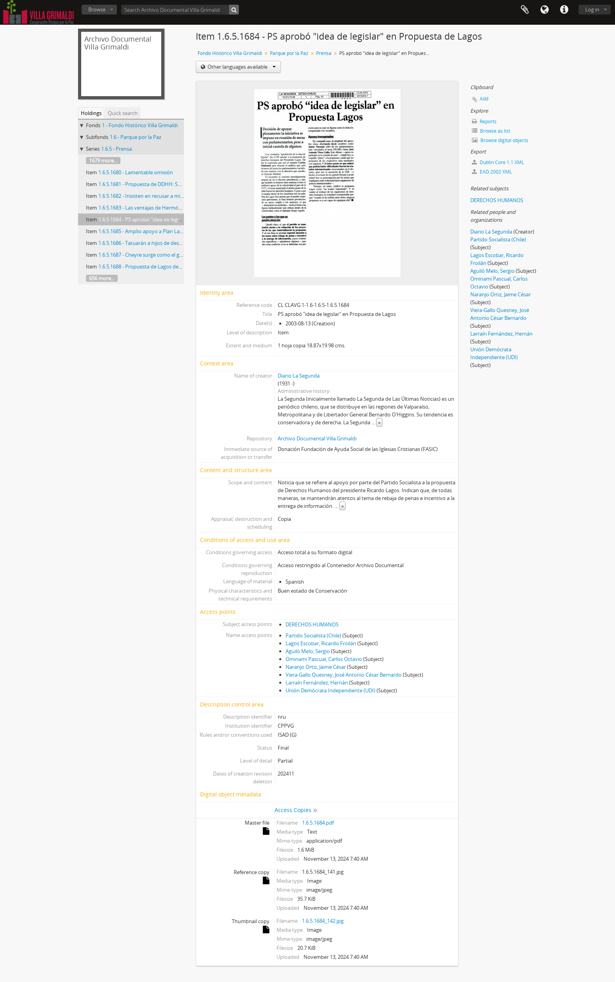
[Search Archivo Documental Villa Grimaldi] (180, 10)
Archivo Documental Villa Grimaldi (317, 438)
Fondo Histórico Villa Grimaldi (230, 53)
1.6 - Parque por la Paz (135, 137)
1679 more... (103, 160)
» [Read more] (379, 422)
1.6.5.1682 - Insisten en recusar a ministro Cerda (153, 195)
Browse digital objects (500, 140)
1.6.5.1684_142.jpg (323, 920)
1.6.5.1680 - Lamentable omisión (135, 172)
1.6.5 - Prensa (116, 148)
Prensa (323, 53)
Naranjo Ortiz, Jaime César (316, 666)
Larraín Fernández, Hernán (317, 682)
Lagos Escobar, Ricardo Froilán (321, 643)
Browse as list (491, 131)
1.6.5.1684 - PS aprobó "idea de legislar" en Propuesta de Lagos (170, 219)
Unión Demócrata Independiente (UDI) (330, 690)
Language (544, 10)
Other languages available (241, 66)
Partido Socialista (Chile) (313, 635)
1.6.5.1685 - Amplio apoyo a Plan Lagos (143, 231)
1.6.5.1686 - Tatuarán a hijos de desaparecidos (151, 242)
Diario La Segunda (299, 375)
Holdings (91, 113)
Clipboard (525, 10)
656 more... (102, 278)
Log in (592, 9)
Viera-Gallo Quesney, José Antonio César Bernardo (344, 674)
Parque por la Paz (289, 53)
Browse (97, 9)
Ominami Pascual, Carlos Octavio (324, 659)
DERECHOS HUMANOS (312, 624)
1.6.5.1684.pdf (318, 822)
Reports (484, 121)
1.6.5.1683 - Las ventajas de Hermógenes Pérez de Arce (161, 207)
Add (484, 98)
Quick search (123, 113)
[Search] (234, 10)
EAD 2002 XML (492, 171)
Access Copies (293, 810)
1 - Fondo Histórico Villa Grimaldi (140, 125)
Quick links (564, 10)
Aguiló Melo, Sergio (308, 651)
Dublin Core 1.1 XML (498, 162)
